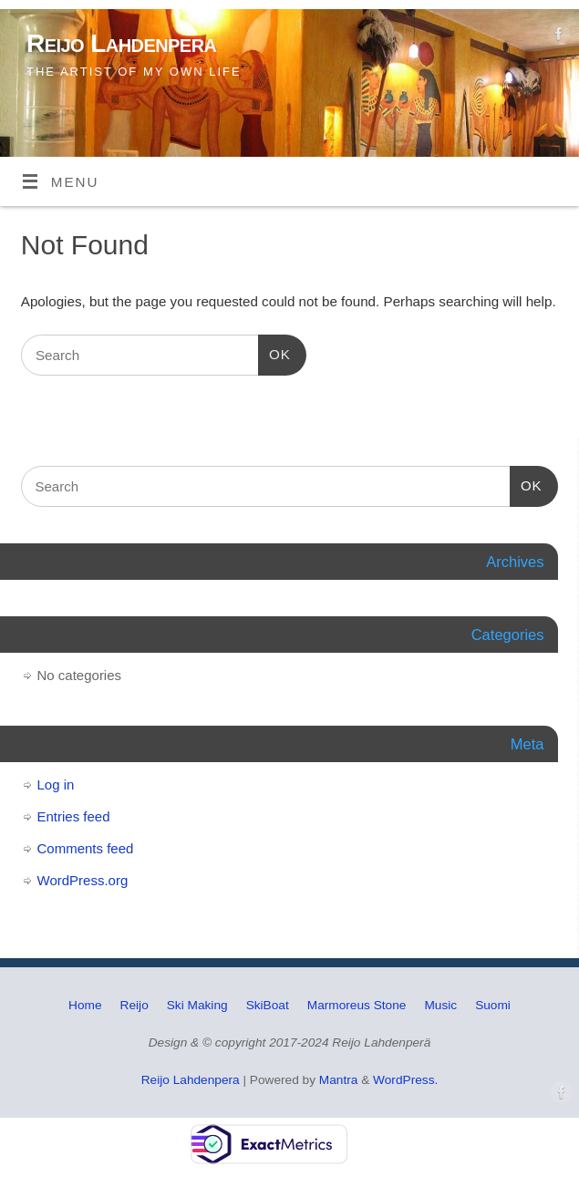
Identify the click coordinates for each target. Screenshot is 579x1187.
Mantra (338, 1080)
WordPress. (405, 1080)
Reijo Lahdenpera (121, 43)
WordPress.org (83, 880)
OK (274, 352)
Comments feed (85, 848)
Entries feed (73, 816)
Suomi (493, 1005)
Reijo (134, 1005)
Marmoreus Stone (357, 1005)
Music (440, 1005)
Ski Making (197, 1005)
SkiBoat (267, 1005)
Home (84, 1005)
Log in (56, 784)
